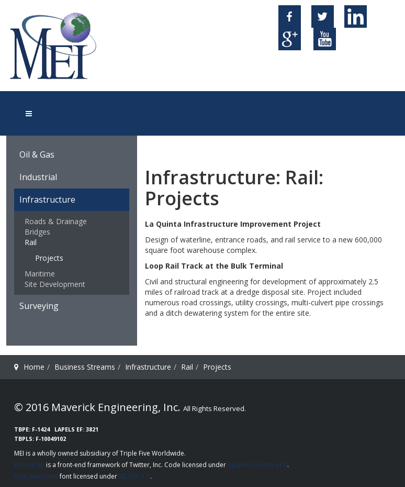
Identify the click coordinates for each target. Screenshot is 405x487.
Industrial (38, 177)
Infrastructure (47, 199)
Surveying (39, 306)
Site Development (55, 284)
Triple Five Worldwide (152, 453)
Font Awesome (36, 476)
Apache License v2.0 (257, 464)
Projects (49, 258)
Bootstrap (29, 464)
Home (34, 367)
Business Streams (84, 367)
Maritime (40, 274)
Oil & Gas (36, 154)
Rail (31, 242)
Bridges (37, 232)
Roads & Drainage (56, 221)
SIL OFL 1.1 (134, 476)
